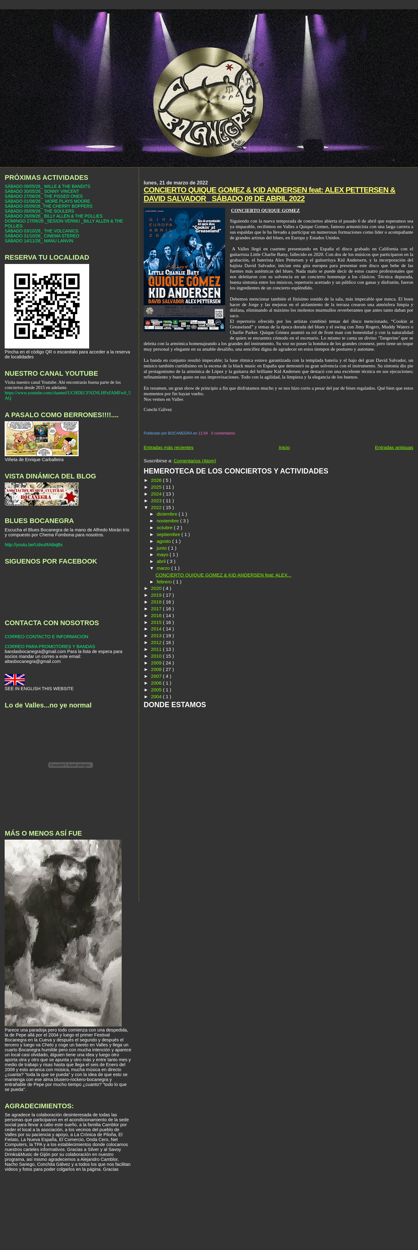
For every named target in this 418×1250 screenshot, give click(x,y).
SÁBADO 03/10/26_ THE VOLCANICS (41, 230)
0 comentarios (223, 433)
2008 (157, 669)
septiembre (169, 534)
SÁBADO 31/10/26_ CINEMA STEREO (42, 235)
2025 (157, 487)
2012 (157, 642)
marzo (164, 568)
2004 (157, 696)
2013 (157, 635)
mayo (163, 554)
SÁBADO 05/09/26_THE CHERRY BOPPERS (48, 206)
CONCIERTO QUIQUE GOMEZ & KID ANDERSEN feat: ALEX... (223, 574)
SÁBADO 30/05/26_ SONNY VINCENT (42, 191)
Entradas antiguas (394, 447)
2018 (157, 601)
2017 (157, 608)
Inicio (284, 447)
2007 (157, 676)
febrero (165, 581)
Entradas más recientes (169, 447)
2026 (157, 480)
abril (162, 561)
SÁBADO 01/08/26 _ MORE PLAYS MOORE (47, 201)
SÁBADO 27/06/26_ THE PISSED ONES (44, 196)
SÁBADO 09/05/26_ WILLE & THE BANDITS (47, 186)
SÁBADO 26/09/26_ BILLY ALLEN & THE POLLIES (53, 216)
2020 (157, 588)
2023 (157, 500)
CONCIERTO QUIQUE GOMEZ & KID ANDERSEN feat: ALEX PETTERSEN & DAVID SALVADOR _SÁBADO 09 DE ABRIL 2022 (269, 194)
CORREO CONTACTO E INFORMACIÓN (46, 636)
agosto (164, 541)
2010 (157, 656)
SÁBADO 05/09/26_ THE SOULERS (39, 211)
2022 (157, 507)
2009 (157, 662)
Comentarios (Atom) (195, 460)
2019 (157, 595)
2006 (157, 683)
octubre (165, 527)
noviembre (168, 520)
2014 (157, 628)
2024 (157, 493)
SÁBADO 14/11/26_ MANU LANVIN (39, 240)
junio (162, 548)
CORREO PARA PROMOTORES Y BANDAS (50, 646)
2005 (157, 689)
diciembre (168, 514)
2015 (157, 622)
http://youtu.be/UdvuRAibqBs (34, 544)
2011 (157, 649)
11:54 (203, 433)
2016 (157, 615)
